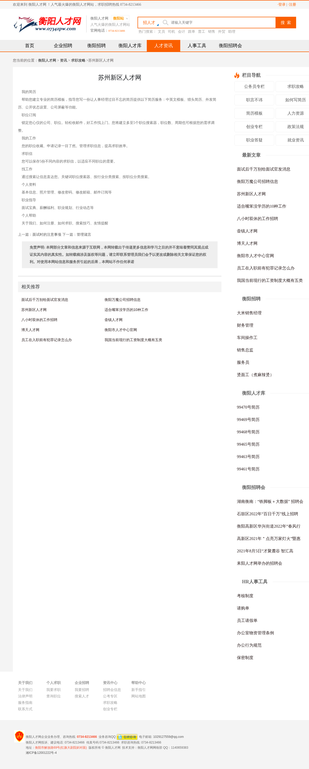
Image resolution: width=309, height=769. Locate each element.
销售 (211, 31)
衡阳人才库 (130, 45)
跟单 (191, 31)
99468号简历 (248, 432)
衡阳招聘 (96, 45)
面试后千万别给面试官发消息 (44, 300)
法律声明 (25, 696)
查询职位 (53, 696)
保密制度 (245, 657)
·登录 (281, 4)
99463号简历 (248, 456)
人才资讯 (163, 45)
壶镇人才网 (114, 320)
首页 (29, 45)
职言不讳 (254, 100)
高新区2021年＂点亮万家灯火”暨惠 (269, 538)
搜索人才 (82, 696)
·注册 (292, 4)
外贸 (221, 31)
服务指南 (25, 703)
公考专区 (110, 696)
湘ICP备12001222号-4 (41, 753)
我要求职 (53, 690)
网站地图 (138, 696)
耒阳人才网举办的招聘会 (259, 563)
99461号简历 (248, 469)
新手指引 (138, 690)
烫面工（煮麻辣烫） (255, 375)
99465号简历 (248, 444)
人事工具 (197, 45)
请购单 (243, 608)
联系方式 (25, 709)
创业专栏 (254, 126)
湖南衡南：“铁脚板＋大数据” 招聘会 (270, 501)
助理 (231, 31)
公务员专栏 (254, 86)
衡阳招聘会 (230, 45)
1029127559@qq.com (168, 736)
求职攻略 (78, 60)
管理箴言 (84, 234)
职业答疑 (254, 140)
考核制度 (245, 596)
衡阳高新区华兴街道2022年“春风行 (269, 526)
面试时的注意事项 (46, 234)
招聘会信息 (112, 690)
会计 (181, 31)
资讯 (63, 60)
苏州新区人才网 (34, 310)
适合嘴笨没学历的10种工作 (126, 310)
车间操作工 (247, 337)
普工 (201, 31)
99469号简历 (248, 419)
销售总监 (245, 350)
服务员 (243, 362)
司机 (171, 31)
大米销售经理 (249, 313)
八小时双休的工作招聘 (39, 320)
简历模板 (254, 113)
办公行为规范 (249, 645)
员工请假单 (247, 620)
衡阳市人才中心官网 (121, 330)
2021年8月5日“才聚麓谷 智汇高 (265, 551)
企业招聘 (63, 45)
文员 (161, 31)
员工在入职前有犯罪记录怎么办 (46, 340)
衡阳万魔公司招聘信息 (123, 300)
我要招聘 (82, 690)
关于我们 (25, 690)
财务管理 (245, 325)
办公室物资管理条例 (255, 633)
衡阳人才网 (47, 60)
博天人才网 (30, 330)
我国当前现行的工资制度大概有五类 (133, 340)
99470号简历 (248, 407)
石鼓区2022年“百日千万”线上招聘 (267, 514)
